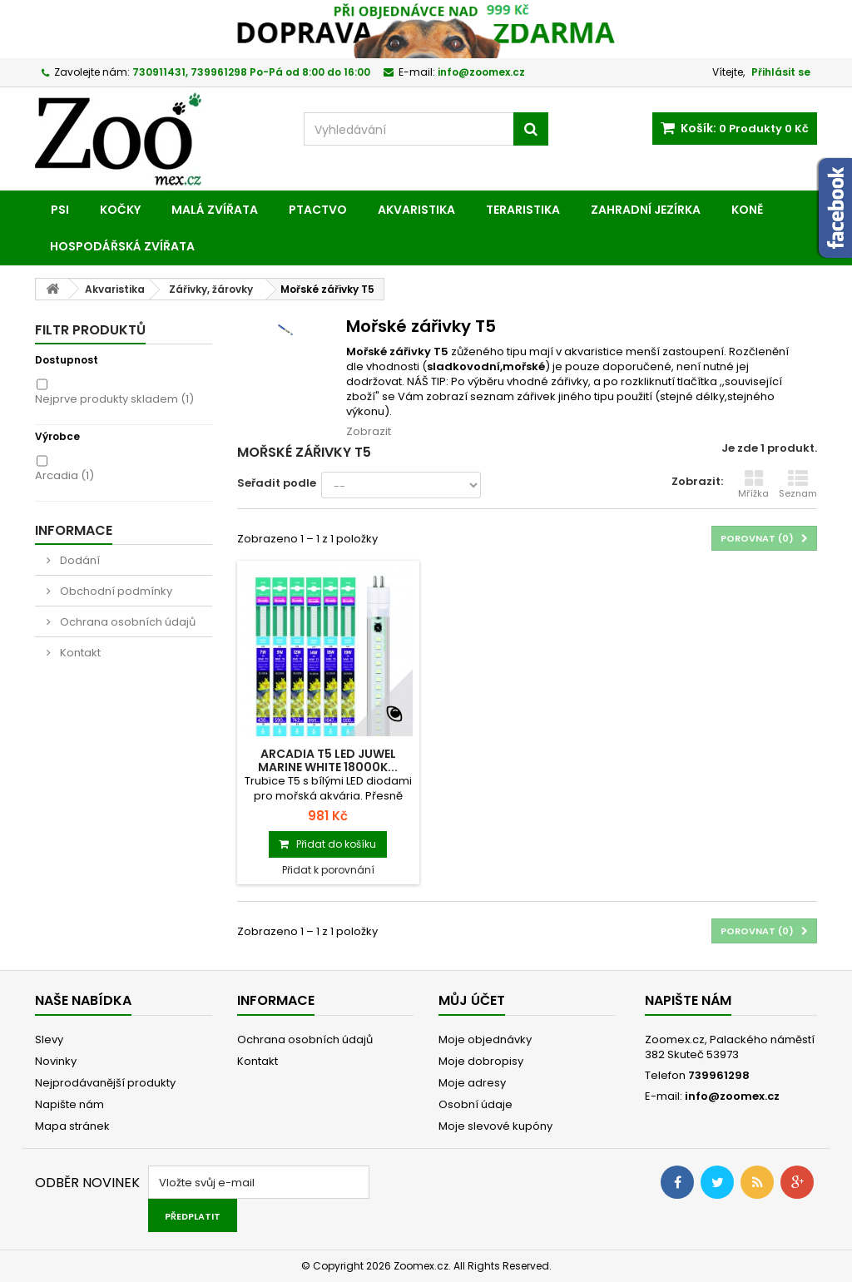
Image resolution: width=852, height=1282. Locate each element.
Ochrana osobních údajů (126, 622)
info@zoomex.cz (732, 1096)
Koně (747, 209)
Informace (73, 530)
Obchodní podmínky (114, 591)
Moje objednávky (485, 1039)
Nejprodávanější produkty (105, 1083)
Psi (60, 209)
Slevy (49, 1039)
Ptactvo (318, 209)
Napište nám (69, 1104)
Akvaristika (416, 209)
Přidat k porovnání (328, 870)
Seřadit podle (276, 483)
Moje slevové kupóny (495, 1126)
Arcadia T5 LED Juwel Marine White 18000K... (328, 760)
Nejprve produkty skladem (114, 399)
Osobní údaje (475, 1104)
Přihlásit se (780, 72)
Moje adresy (472, 1083)
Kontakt (79, 653)
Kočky (120, 209)
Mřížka (753, 484)
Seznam (798, 484)
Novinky (56, 1061)
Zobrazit (368, 431)
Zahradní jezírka (646, 209)
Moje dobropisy (480, 1061)
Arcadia (64, 475)
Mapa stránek (72, 1126)
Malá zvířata (214, 209)
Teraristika (523, 209)
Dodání (78, 560)
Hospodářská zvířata (122, 246)
